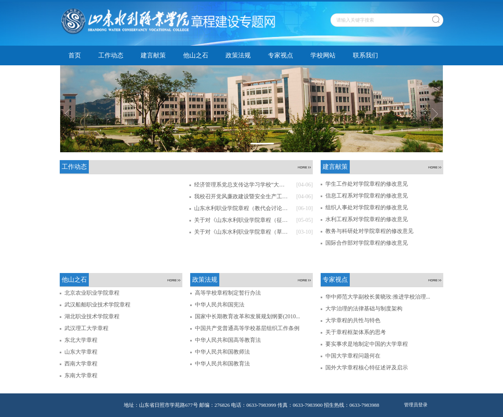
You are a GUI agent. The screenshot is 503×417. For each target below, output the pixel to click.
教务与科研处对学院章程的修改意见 (369, 231)
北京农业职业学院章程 (91, 293)
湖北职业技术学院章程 (91, 316)
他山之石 (195, 55)
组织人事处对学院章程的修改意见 (366, 207)
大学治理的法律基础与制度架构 (363, 309)
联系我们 (365, 55)
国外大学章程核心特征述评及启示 (366, 368)
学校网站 (323, 55)
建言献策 (153, 55)
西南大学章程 (80, 364)
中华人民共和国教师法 (222, 352)
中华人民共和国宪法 (219, 305)
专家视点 (280, 55)
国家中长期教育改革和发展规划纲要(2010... (247, 316)
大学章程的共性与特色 (352, 320)
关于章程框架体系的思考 (355, 332)
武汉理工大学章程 (86, 328)
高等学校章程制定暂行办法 (228, 293)
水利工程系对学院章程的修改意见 (366, 219)
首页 (74, 55)
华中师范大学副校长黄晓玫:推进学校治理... (377, 297)
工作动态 (110, 55)
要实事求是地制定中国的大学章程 (366, 344)
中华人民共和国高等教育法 (228, 340)
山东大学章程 (80, 352)
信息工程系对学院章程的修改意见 (366, 196)
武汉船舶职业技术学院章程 (97, 305)
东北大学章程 (80, 340)
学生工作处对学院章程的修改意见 (366, 184)
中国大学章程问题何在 (352, 356)
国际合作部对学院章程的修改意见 (366, 243)
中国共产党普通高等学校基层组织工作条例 (247, 328)
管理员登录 (416, 405)
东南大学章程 (80, 375)
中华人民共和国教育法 (222, 364)
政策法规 (238, 55)
